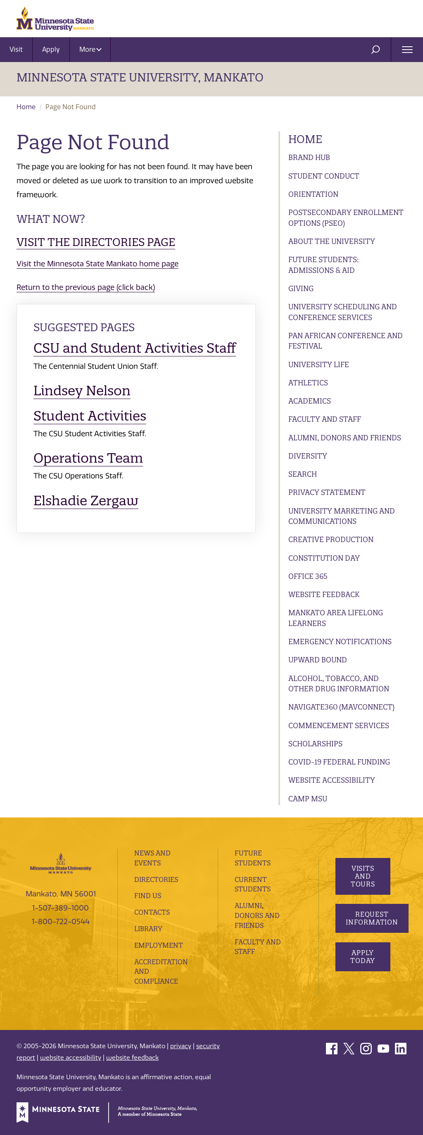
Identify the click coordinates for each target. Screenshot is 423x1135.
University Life (318, 364)
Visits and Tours (362, 876)
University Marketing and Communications (341, 516)
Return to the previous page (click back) (86, 287)
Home (26, 107)
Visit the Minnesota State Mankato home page (97, 263)
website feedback (132, 1057)
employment (158, 945)
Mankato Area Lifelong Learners (335, 618)
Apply (51, 49)
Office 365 (308, 576)
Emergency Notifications (340, 641)
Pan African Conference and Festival (345, 341)
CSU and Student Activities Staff (134, 348)
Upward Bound (317, 659)
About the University (331, 241)
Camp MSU (307, 798)
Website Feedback (323, 594)
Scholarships (315, 743)
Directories (156, 879)
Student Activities (89, 416)
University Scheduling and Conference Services (342, 312)
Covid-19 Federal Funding (339, 761)
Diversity (307, 456)
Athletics (308, 382)
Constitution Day (324, 558)
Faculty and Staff (324, 419)
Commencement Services (338, 725)
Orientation (313, 194)
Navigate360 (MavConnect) (341, 707)
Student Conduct (323, 176)
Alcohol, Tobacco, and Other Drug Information (338, 683)
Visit (16, 49)
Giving (301, 288)
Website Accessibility (331, 780)
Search (302, 474)
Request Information (372, 918)
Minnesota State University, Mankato (140, 77)
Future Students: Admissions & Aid (323, 265)
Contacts (152, 912)
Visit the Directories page (96, 242)
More (90, 49)
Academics (309, 401)
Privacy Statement (327, 492)
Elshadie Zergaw (85, 500)
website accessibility (70, 1057)
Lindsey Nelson (82, 390)
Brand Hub (309, 157)
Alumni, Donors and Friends (344, 437)
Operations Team (88, 458)
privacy (180, 1046)
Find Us (147, 895)
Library (148, 929)
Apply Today (362, 957)
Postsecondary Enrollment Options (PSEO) (346, 217)
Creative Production (330, 539)
